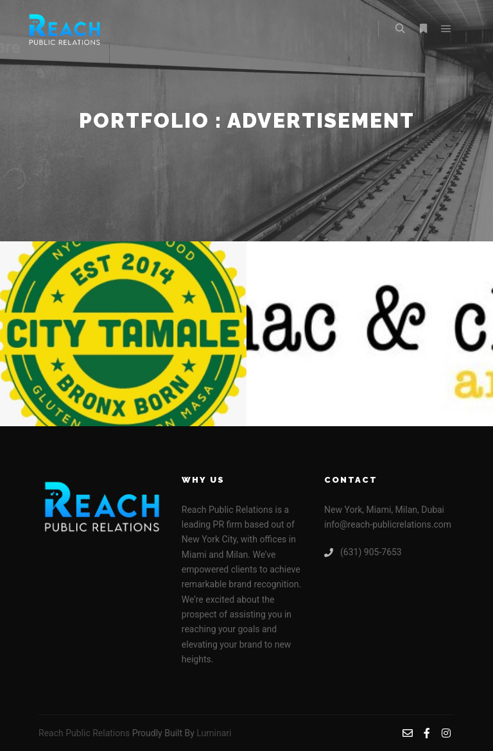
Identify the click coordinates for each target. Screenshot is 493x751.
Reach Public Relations (84, 733)
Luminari (213, 733)
